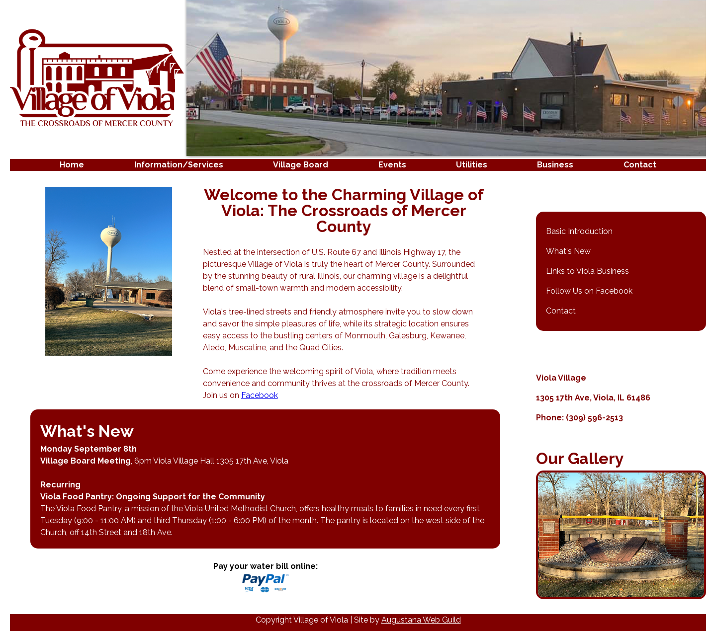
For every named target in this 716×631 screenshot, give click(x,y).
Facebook (259, 395)
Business (555, 164)
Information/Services (178, 164)
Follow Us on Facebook (589, 291)
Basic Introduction (579, 231)
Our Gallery (580, 458)
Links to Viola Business (587, 271)
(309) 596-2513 (594, 417)
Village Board (300, 164)
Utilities (471, 164)
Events (392, 164)
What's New (568, 251)
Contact (640, 164)
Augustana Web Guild (421, 620)
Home (72, 164)
